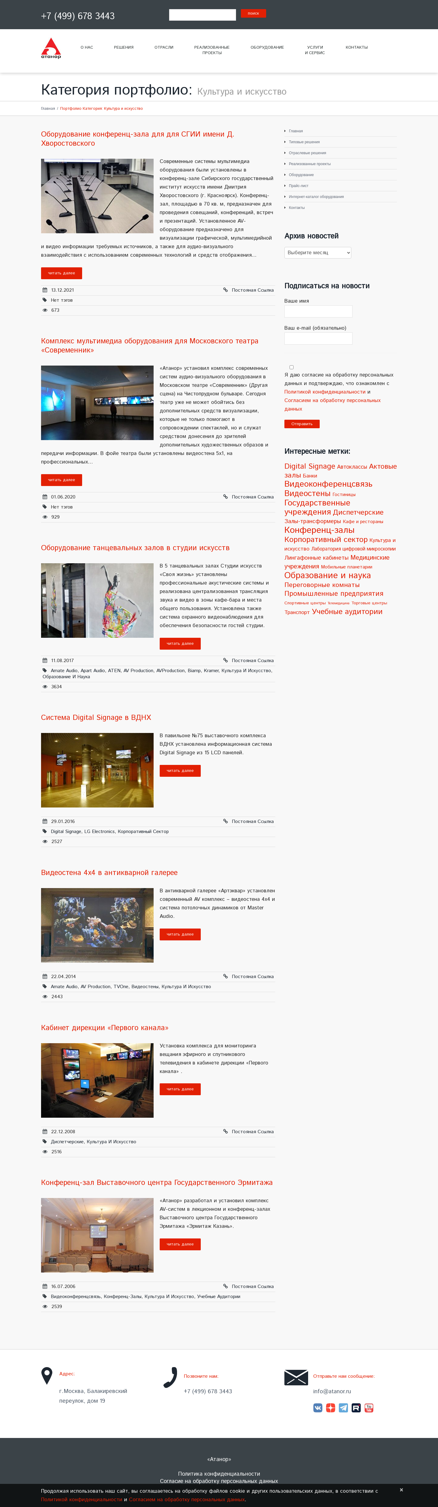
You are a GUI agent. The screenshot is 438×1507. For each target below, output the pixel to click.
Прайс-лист (298, 186)
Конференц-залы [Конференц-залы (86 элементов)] (319, 530)
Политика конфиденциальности (219, 1474)
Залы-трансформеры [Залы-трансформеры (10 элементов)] (312, 521)
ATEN (114, 670)
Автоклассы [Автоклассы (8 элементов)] (352, 467)
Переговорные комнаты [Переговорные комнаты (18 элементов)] (322, 585)
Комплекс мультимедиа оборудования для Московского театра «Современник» (150, 346)
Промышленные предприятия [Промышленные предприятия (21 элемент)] (333, 594)
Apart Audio (93, 670)
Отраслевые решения (307, 153)
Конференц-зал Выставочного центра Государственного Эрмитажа (157, 1183)
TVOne (120, 986)
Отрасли (164, 47)
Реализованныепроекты (212, 50)
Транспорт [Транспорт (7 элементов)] (297, 612)
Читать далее (61, 273)
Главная (48, 109)
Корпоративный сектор (143, 831)
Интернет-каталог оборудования (316, 197)
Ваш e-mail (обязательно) (340, 335)
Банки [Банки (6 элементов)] (310, 476)
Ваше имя (340, 307)
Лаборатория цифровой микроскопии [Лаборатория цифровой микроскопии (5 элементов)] (353, 549)
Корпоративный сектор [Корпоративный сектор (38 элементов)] (326, 539)
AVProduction (170, 670)
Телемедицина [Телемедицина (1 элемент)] (338, 603)
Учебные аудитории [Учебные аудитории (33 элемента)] (347, 611)
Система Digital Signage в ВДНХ (96, 718)
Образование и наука (66, 676)
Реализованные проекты (310, 164)
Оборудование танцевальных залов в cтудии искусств (135, 548)
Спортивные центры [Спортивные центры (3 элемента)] (305, 603)
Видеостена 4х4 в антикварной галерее (109, 873)
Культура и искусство (246, 670)
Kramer (211, 670)
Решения (124, 47)
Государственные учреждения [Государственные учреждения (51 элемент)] (317, 507)
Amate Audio (64, 670)
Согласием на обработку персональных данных (187, 1499)
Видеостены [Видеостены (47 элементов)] (307, 493)
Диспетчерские (67, 1141)
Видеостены (144, 986)
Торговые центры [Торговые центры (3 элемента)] (369, 603)
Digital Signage (66, 831)
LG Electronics (99, 831)
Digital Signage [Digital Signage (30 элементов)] (309, 466)
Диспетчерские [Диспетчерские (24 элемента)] (358, 513)
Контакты (357, 47)
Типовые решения (304, 142)
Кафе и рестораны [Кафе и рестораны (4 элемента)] (363, 522)
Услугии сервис (315, 50)
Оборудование (267, 47)
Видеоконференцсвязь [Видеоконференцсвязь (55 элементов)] (328, 484)
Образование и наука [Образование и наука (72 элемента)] (327, 575)
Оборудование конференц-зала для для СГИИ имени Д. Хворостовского (138, 139)
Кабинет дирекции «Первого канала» (105, 1028)
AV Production (138, 670)
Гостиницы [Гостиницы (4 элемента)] (344, 494)
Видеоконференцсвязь (76, 1296)
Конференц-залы (122, 1296)
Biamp (194, 670)
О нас (87, 47)
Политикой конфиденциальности (325, 392)
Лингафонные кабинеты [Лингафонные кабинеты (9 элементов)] (316, 558)
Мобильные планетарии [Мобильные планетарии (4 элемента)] (346, 567)
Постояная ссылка (253, 290)
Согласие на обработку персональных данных (219, 1481)
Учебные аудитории (218, 1296)
